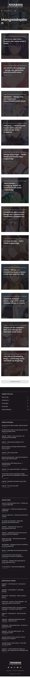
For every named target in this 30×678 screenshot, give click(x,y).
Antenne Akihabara (6, 409)
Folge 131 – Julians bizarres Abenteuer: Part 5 (13, 442)
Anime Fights (5, 403)
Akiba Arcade (5, 397)
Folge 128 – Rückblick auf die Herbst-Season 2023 (14, 481)
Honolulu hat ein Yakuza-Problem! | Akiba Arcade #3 (15, 425)
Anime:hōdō (5, 406)
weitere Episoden (15, 381)
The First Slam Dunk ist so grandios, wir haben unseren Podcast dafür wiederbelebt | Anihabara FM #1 (15, 475)
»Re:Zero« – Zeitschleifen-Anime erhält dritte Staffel (14, 550)
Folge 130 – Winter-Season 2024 (10, 452)
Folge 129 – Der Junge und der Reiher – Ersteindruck (14, 469)
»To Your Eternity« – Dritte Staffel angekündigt (13, 566)
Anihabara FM (5, 400)
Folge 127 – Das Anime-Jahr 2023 (10, 486)
